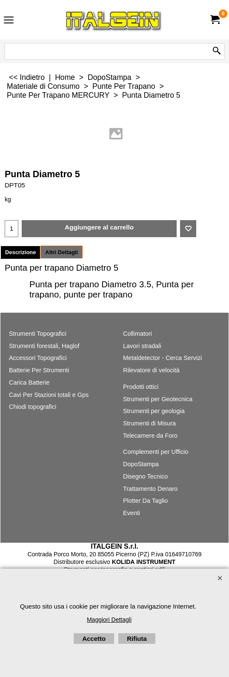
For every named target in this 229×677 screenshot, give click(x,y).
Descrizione (20, 252)
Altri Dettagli (61, 252)
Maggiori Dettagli (109, 619)
